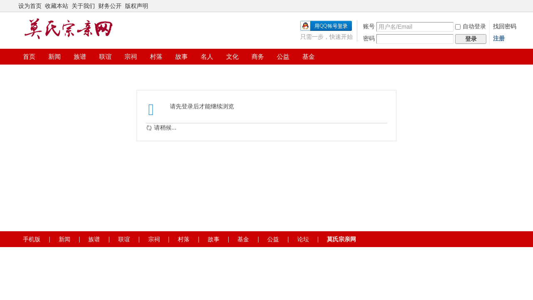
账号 (369, 26)
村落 (156, 56)
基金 (308, 56)
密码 (369, 38)
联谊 (105, 56)
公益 (283, 56)
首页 (29, 56)
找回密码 (504, 26)
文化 (232, 56)
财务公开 (110, 5)
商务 (258, 56)
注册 (499, 38)
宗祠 (131, 56)
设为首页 (30, 5)
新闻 (54, 56)
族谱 (80, 56)
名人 (207, 56)
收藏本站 (56, 5)
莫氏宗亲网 (341, 239)
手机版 (31, 239)
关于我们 (83, 5)
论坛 (303, 239)
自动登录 (470, 26)
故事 (181, 56)
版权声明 (136, 5)
